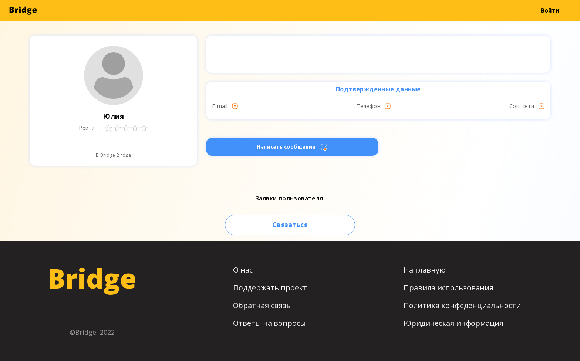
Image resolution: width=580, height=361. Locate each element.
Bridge (91, 278)
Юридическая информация (453, 323)
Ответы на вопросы (269, 323)
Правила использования (448, 288)
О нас (243, 270)
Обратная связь (262, 305)
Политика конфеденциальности (462, 305)
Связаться (290, 224)
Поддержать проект (270, 288)
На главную (425, 270)
